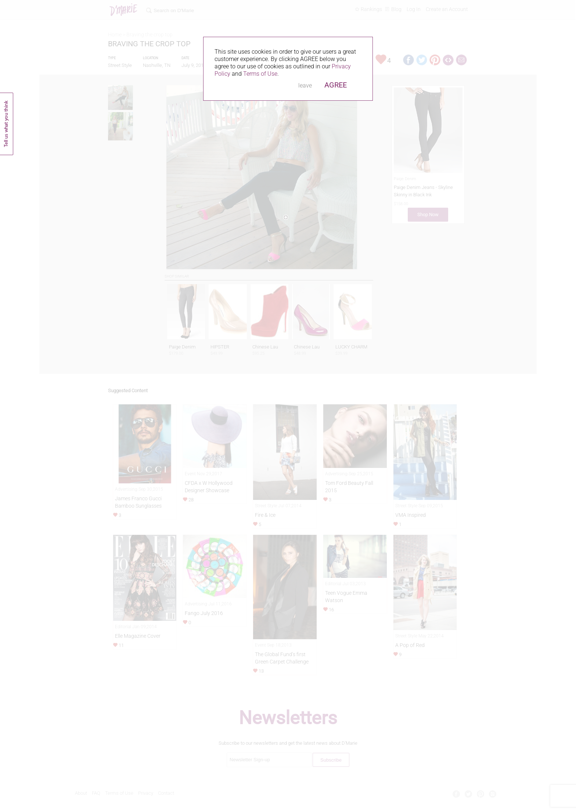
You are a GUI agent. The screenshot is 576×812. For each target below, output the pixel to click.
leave (305, 85)
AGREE (335, 85)
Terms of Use (260, 73)
